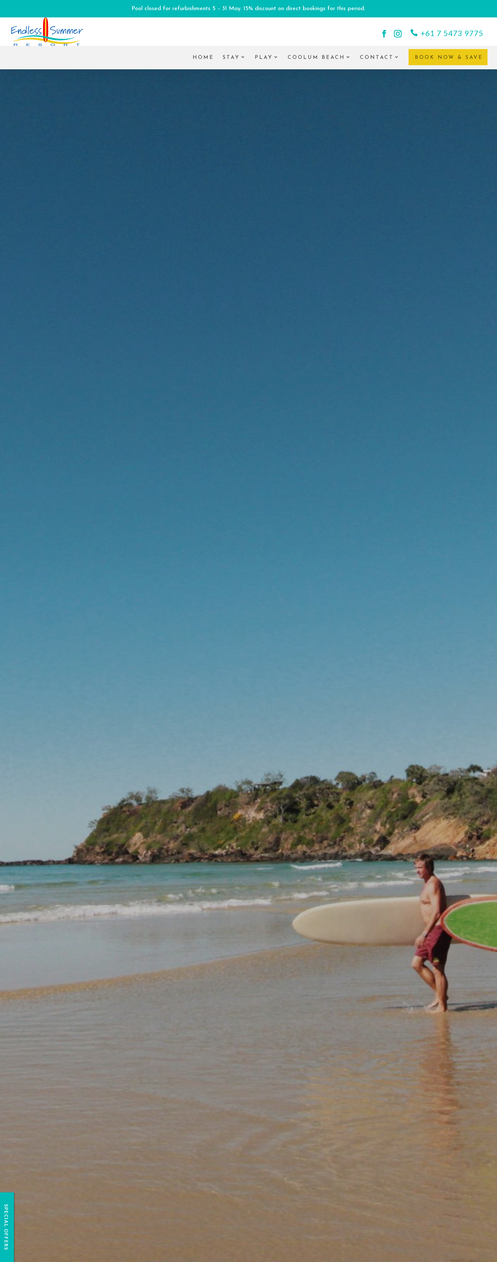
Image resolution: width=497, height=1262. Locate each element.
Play (264, 61)
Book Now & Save (449, 60)
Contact (377, 61)
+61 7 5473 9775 (452, 33)
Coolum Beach (316, 61)
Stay (231, 61)
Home (203, 61)
